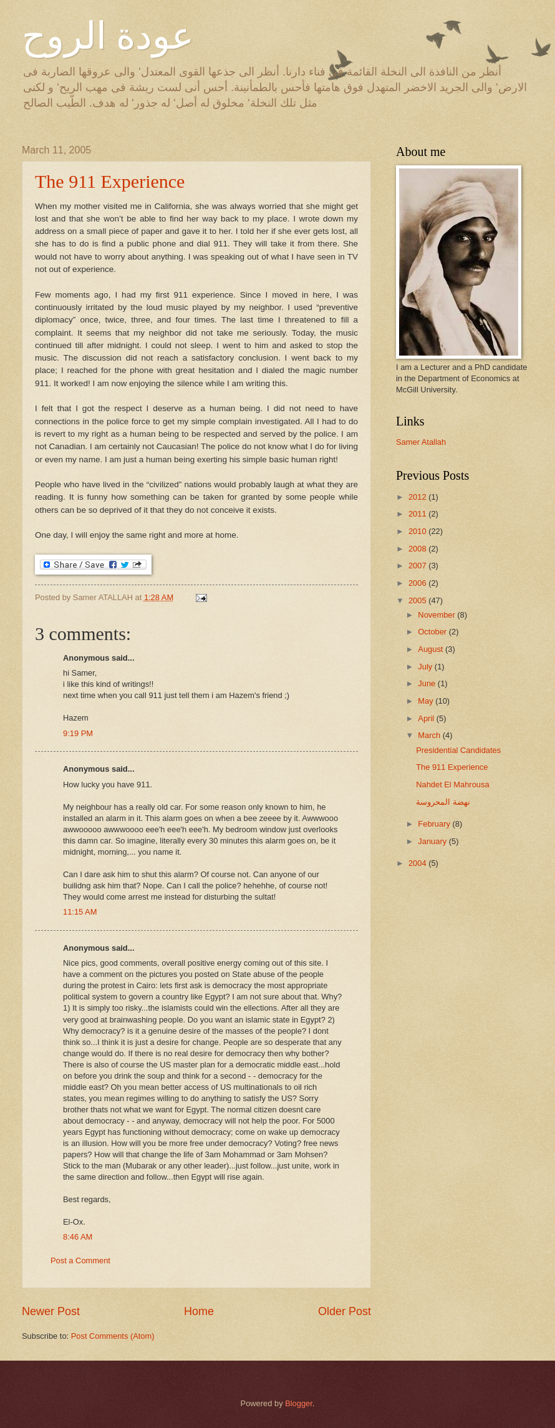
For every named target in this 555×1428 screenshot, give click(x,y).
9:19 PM (78, 733)
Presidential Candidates (458, 750)
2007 (418, 565)
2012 (418, 497)
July (426, 666)
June (428, 683)
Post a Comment (80, 1260)
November (437, 614)
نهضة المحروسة (443, 802)
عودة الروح (108, 36)
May (426, 701)
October (433, 631)
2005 (418, 600)
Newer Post (51, 1311)
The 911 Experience (110, 181)
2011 (418, 513)
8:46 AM (77, 1236)
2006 (418, 583)
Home (199, 1311)
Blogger (298, 1403)
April (427, 718)
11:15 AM (80, 911)
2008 (418, 548)
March (430, 735)
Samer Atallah (421, 442)
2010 (418, 531)
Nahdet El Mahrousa (452, 784)
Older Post (344, 1311)
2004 (418, 863)
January (433, 841)
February (435, 823)
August (431, 649)
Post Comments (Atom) (113, 1336)
